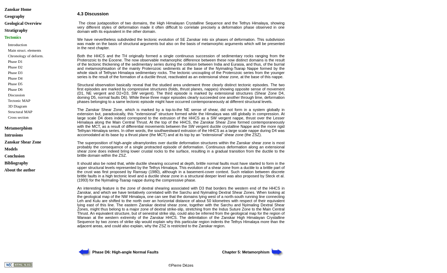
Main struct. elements (24, 50)
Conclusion (14, 156)
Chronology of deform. (26, 56)
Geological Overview (23, 23)
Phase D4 (15, 78)
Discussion (16, 95)
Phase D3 (15, 73)
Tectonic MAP (19, 100)
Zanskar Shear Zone (23, 142)
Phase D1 (15, 61)
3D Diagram (17, 106)
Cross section (18, 117)
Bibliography (16, 163)
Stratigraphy (16, 30)
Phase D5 (15, 84)
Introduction (17, 45)
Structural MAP (20, 112)
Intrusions (14, 135)
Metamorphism (18, 128)
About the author (19, 170)
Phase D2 (15, 67)
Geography (14, 16)
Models (11, 149)
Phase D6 (15, 89)
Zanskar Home (18, 9)
